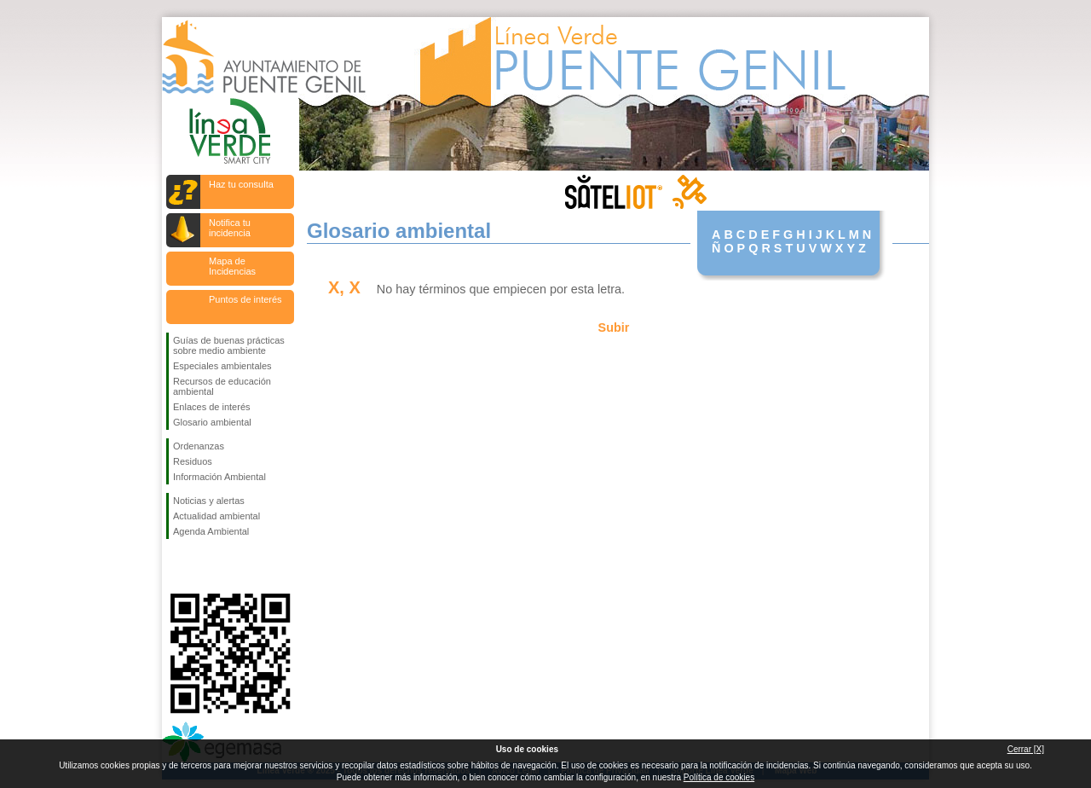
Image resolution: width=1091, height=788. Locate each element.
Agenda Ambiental (211, 531)
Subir (614, 327)
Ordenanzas (198, 446)
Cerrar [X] (1025, 749)
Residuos (192, 461)
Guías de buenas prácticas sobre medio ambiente (229, 345)
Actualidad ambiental (216, 516)
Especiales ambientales (222, 366)
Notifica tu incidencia (230, 227)
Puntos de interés (245, 299)
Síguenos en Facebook (176, 566)
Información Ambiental (219, 477)
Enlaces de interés (212, 407)
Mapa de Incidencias (232, 266)
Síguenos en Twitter (204, 566)
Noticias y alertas (209, 500)
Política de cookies (719, 777)
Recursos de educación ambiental (222, 386)
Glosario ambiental (212, 422)
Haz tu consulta (241, 184)
